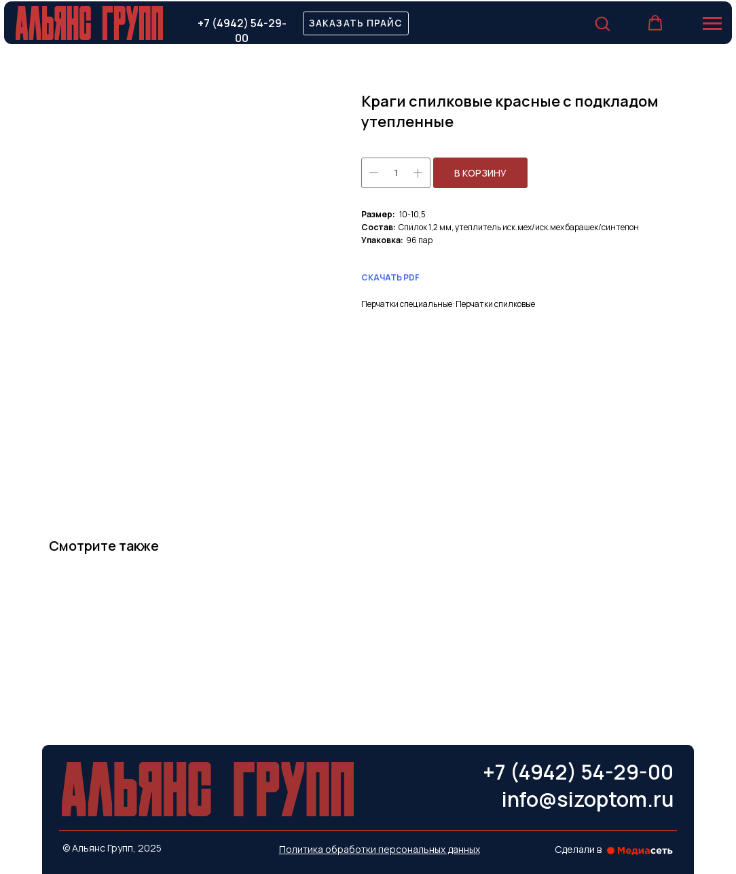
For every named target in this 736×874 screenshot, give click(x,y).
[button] (356, 23)
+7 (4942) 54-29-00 (242, 31)
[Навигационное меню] (712, 24)
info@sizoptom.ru (588, 799)
